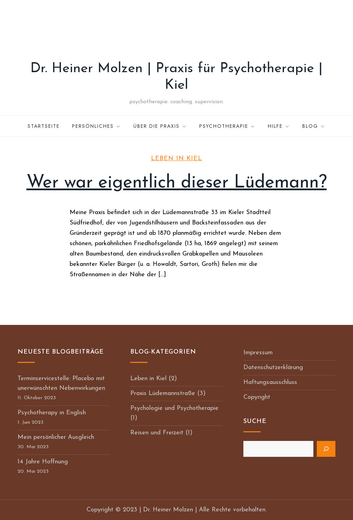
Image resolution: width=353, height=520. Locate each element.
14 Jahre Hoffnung (43, 462)
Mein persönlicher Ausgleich (56, 437)
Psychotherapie (227, 126)
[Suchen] (326, 449)
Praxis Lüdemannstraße (162, 393)
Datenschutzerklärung (273, 367)
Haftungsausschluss (270, 382)
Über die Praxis (160, 126)
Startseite (44, 126)
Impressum (258, 352)
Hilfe (279, 126)
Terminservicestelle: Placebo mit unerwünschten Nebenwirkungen (61, 383)
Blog (313, 126)
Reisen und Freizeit (156, 433)
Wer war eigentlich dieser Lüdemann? (177, 183)
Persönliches (96, 126)
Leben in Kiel (176, 158)
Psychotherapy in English (52, 413)
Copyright (256, 397)
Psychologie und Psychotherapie (174, 408)
